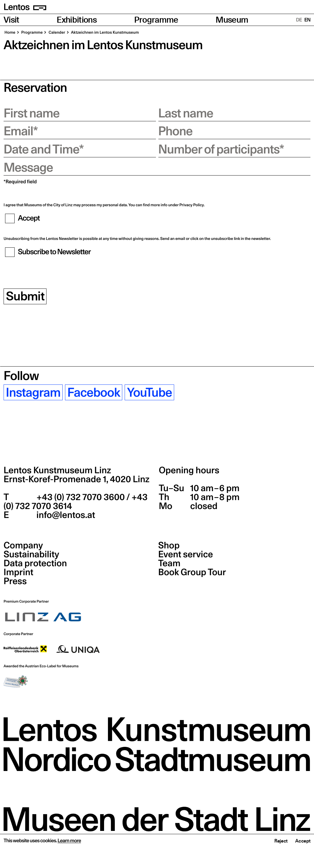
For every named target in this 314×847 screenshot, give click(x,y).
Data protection (35, 563)
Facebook (93, 392)
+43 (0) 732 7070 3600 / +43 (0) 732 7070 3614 (76, 501)
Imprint (18, 572)
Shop (169, 545)
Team (169, 563)
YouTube (149, 392)
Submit (25, 296)
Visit (11, 20)
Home (10, 32)
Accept (302, 841)
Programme (156, 20)
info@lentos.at (65, 515)
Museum (232, 20)
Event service (185, 554)
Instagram (33, 392)
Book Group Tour (192, 572)
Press (15, 581)
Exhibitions (77, 20)
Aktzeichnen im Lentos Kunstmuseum (104, 32)
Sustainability (31, 554)
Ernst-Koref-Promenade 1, (76, 479)
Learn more (69, 840)
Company (23, 545)
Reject (280, 841)
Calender (56, 32)
